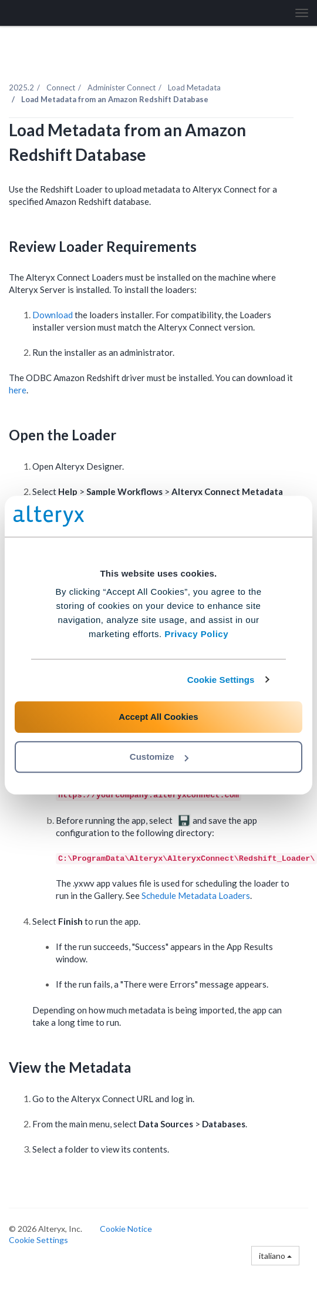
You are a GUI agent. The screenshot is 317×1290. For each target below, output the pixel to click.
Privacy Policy (196, 634)
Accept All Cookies (158, 717)
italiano (275, 1256)
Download (52, 314)
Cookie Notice (126, 1229)
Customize (159, 757)
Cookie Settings (221, 680)
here (17, 390)
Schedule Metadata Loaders (195, 895)
